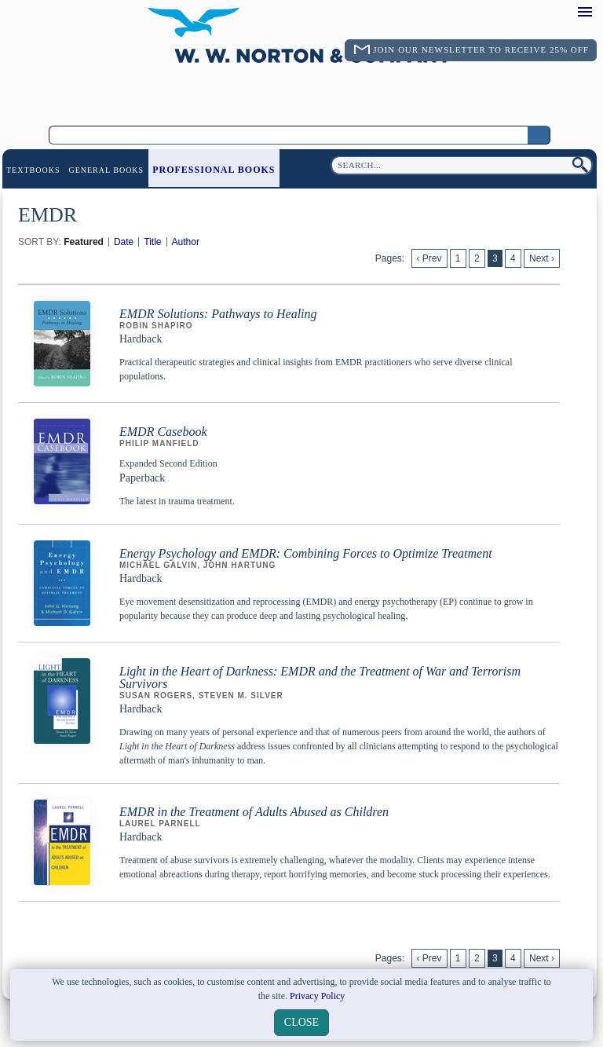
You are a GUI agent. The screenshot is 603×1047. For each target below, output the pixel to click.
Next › (541, 258)
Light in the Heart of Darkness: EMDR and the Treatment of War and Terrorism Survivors (320, 677)
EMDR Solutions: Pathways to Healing (218, 313)
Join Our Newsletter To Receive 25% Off (481, 49)
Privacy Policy (317, 995)
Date (123, 241)
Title (152, 241)
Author (185, 241)
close (301, 1022)
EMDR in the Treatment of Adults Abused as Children (254, 811)
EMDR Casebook (163, 431)
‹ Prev (429, 258)
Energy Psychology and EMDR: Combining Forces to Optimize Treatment (305, 553)
